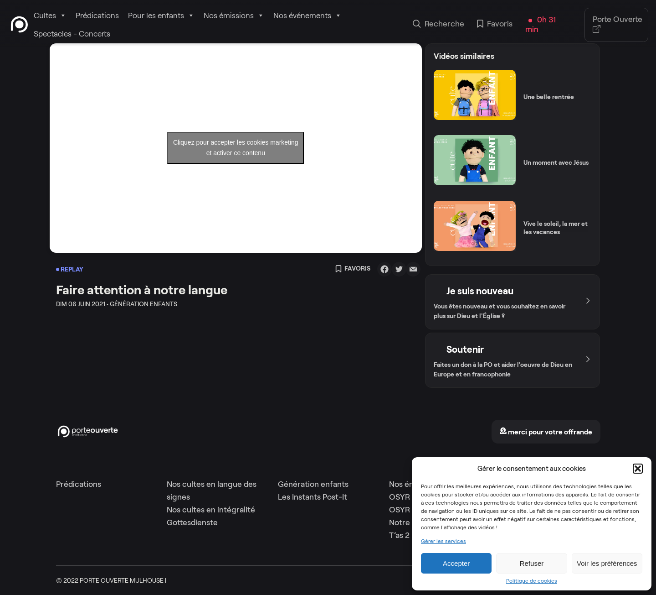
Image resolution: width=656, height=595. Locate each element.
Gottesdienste (192, 522)
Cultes (50, 15)
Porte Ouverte (617, 25)
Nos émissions (234, 15)
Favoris (494, 24)
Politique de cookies (531, 581)
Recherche (438, 24)
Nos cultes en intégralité (211, 509)
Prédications (97, 15)
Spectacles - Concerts (72, 34)
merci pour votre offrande (545, 432)
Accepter (456, 563)
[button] (637, 468)
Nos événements (307, 15)
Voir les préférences (607, 563)
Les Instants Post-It (312, 496)
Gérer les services (443, 541)
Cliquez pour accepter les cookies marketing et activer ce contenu (235, 148)
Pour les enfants (161, 15)
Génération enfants (313, 484)
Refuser (532, 563)
